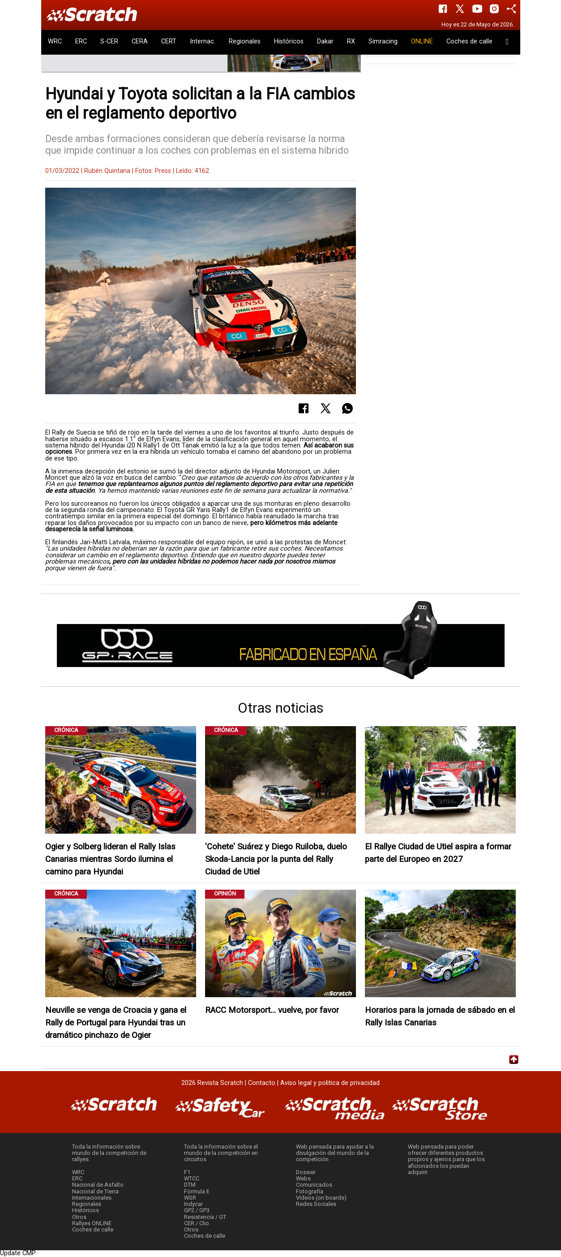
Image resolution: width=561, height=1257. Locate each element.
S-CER (109, 41)
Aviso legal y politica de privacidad (330, 1083)
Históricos (289, 41)
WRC (55, 41)
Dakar (325, 41)
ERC (81, 41)
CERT (168, 41)
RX (351, 41)
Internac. (202, 41)
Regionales (245, 41)
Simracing (383, 41)
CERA (140, 41)
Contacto (261, 1083)
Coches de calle (469, 41)
